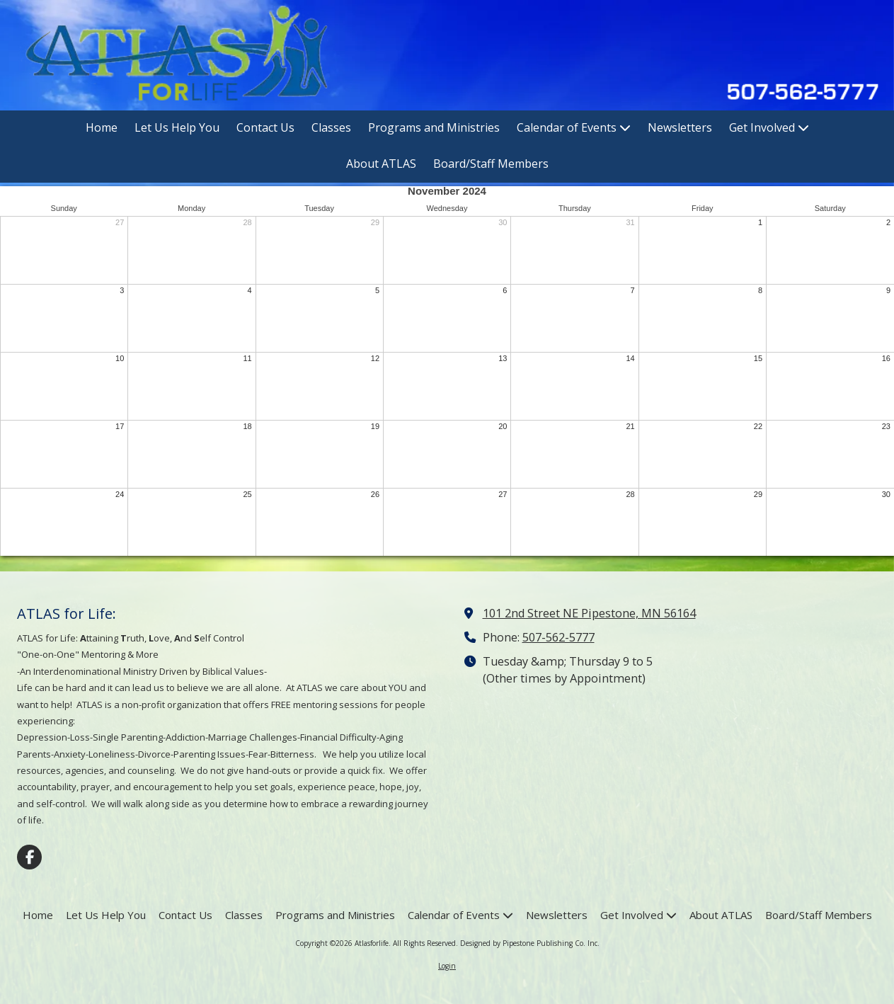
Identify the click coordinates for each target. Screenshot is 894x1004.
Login (447, 966)
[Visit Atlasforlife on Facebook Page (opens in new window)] (29, 857)
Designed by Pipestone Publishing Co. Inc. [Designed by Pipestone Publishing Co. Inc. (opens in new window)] (530, 943)
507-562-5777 (558, 637)
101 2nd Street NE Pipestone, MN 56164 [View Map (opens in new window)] (589, 613)
